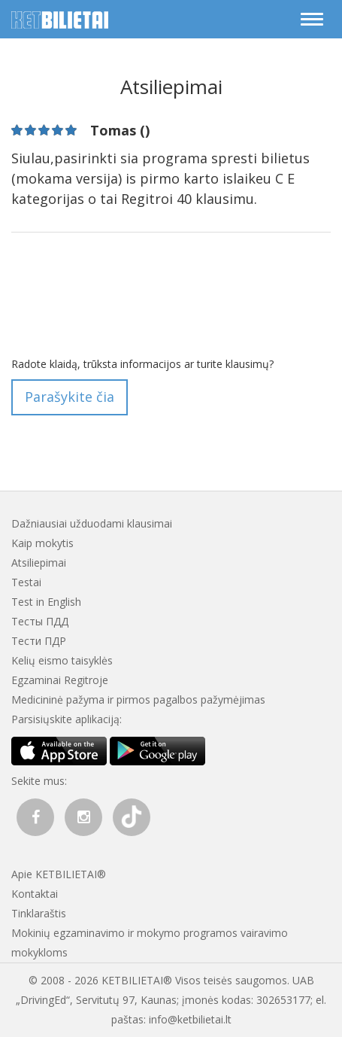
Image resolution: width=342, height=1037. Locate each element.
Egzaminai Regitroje (59, 680)
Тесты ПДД (39, 621)
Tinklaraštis (38, 913)
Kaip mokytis (42, 543)
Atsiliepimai (38, 562)
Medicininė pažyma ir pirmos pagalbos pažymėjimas (138, 699)
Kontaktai (34, 893)
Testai (26, 582)
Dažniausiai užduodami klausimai (91, 523)
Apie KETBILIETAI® (58, 874)
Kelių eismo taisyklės (62, 660)
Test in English (46, 602)
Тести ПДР (38, 641)
